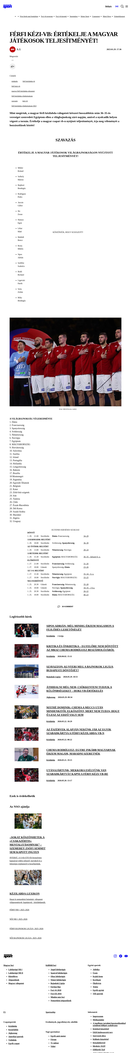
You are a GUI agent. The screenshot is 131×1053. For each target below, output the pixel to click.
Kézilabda (50, 636)
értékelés (15, 81)
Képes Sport (85, 16)
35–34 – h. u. (88, 574)
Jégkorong (50, 697)
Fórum (53, 1039)
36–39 (85, 543)
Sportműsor (74, 16)
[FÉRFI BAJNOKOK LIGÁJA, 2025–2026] (28, 928)
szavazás (15, 101)
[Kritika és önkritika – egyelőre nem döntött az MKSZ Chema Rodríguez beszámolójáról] (27, 657)
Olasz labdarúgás (58, 976)
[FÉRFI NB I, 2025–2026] (28, 909)
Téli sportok (98, 994)
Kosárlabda (13, 1030)
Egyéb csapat (13, 1043)
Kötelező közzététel (101, 1029)
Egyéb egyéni (98, 990)
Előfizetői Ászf (99, 1050)
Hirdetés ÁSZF (99, 1046)
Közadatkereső (99, 1043)
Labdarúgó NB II (15, 973)
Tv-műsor (55, 1043)
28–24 (85, 550)
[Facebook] (120, 956)
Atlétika (96, 969)
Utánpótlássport (119, 16)
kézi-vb (25, 101)
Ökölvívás (97, 983)
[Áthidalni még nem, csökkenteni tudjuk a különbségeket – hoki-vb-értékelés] (27, 698)
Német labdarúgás (58, 980)
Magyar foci (8, 965)
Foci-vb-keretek (61, 16)
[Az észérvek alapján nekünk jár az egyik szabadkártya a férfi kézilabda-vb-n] (27, 740)
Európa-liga (56, 987)
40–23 (85, 595)
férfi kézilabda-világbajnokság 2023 (24, 106)
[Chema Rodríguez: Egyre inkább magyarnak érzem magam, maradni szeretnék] (27, 761)
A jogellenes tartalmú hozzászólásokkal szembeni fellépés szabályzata (109, 1024)
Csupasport (96, 16)
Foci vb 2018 (56, 990)
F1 (4, 1012)
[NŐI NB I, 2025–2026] (28, 919)
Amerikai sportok (15, 1037)
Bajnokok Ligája (53, 677)
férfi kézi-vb (16, 86)
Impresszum (98, 1016)
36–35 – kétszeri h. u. (91, 557)
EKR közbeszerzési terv (103, 1032)
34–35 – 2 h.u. (89, 588)
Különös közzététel (100, 1039)
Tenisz (95, 987)
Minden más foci (58, 997)
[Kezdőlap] (7, 6)
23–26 (85, 567)
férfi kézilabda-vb (29, 81)
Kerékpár (97, 980)
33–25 (85, 577)
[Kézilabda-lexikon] (28, 884)
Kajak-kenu (98, 976)
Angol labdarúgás (58, 969)
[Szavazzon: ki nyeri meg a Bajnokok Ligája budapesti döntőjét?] (27, 677)
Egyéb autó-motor (58, 1036)
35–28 (85, 584)
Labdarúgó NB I (15, 969)
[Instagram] (115, 956)
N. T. (19, 49)
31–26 (85, 564)
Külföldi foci (51, 965)
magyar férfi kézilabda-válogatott (23, 91)
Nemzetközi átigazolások (61, 1001)
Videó (53, 1046)
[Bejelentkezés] (108, 6)
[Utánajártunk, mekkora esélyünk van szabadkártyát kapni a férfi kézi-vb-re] (27, 781)
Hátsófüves (13, 976)
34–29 (85, 536)
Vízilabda (12, 1040)
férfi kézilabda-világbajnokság (22, 96)
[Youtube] (126, 956)
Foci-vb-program (47, 16)
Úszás (95, 973)
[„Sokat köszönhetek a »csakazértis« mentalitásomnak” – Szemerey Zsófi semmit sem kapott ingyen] (28, 828)
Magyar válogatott (16, 983)
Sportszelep (50, 1012)
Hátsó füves (107, 16)
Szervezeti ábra (99, 1036)
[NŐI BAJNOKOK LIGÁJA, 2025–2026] (28, 938)
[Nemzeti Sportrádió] (116, 6)
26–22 (85, 591)
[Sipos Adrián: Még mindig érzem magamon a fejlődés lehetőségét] (27, 636)
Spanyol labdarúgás (59, 973)
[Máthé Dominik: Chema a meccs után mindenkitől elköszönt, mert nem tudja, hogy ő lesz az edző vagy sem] (27, 718)
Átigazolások (13, 980)
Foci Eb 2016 (56, 994)
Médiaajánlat (98, 1020)
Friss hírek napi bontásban (29, 16)
